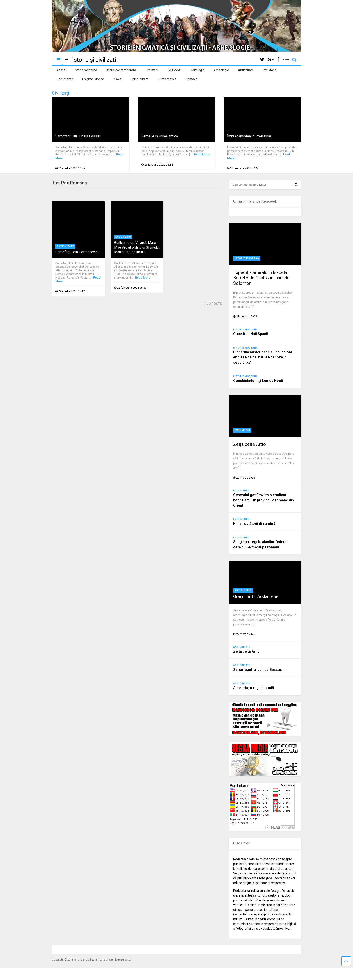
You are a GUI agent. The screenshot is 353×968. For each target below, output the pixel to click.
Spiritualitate (139, 79)
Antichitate (246, 70)
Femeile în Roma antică (159, 136)
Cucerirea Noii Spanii (250, 334)
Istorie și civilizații (95, 59)
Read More (202, 154)
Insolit (117, 79)
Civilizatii (152, 70)
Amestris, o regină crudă (253, 688)
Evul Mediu (174, 70)
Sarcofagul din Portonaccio (76, 252)
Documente (65, 79)
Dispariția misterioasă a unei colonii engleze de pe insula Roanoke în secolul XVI (263, 357)
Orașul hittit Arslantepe (255, 596)
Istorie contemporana (121, 70)
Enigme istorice (93, 79)
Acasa (61, 70)
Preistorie (269, 70)
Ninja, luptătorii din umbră (254, 523)
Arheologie (221, 70)
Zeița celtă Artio (249, 444)
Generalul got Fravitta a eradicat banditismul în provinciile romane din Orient (263, 500)
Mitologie (197, 70)
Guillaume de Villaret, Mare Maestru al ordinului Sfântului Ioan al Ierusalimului (137, 247)
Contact (193, 79)
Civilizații (61, 93)
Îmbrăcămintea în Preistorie (249, 136)
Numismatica (167, 79)
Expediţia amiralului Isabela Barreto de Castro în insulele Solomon (261, 278)
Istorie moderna (86, 70)
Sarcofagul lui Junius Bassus (78, 136)
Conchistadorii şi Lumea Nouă (258, 381)
